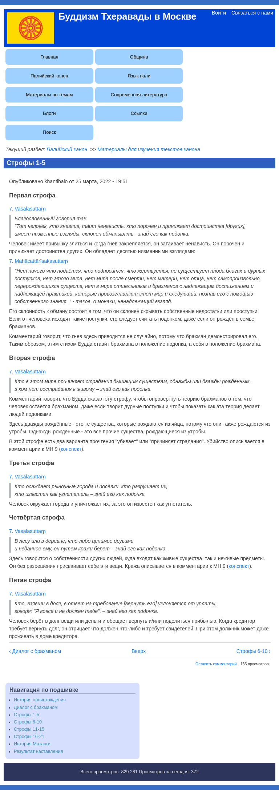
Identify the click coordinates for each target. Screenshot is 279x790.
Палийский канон (49, 76)
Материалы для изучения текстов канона (148, 149)
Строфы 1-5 (26, 714)
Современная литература (139, 94)
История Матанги (32, 743)
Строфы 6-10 (253, 651)
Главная (49, 57)
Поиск (49, 132)
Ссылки (139, 113)
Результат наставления (38, 751)
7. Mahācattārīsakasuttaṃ (38, 261)
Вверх (139, 651)
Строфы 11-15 (29, 729)
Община (139, 57)
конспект (71, 449)
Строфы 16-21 (29, 736)
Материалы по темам (49, 94)
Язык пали (139, 76)
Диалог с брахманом (35, 651)
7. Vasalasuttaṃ (27, 209)
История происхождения (40, 699)
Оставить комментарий (215, 664)
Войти (219, 13)
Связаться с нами (252, 13)
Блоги (49, 113)
